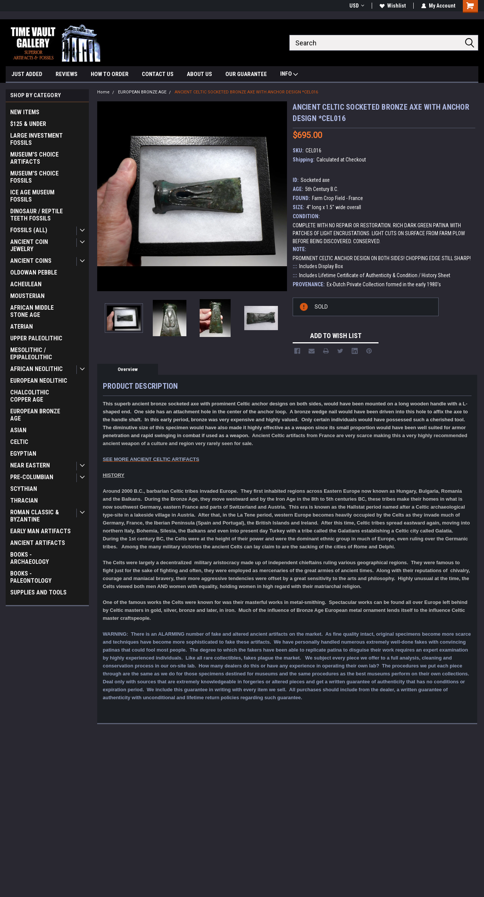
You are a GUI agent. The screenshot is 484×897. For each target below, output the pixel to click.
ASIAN (18, 430)
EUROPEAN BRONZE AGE (35, 415)
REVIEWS (67, 74)
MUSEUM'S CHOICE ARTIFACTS (34, 158)
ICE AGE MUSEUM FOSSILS (32, 196)
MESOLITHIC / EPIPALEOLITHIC (31, 353)
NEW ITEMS (24, 112)
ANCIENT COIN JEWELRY (29, 245)
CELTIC (19, 441)
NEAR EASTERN (30, 465)
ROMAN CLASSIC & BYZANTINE (34, 516)
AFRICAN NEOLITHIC (36, 368)
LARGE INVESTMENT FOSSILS (36, 139)
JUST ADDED (26, 74)
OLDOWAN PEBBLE (33, 272)
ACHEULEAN (26, 284)
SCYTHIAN (23, 488)
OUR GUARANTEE (246, 74)
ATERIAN (21, 326)
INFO (289, 75)
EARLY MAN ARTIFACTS (40, 531)
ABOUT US (199, 74)
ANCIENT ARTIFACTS (37, 542)
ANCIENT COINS (30, 260)
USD (356, 6)
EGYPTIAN (23, 453)
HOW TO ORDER (110, 74)
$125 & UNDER (28, 123)
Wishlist (393, 6)
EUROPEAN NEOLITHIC (38, 380)
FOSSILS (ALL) (28, 230)
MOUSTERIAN (27, 296)
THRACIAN (24, 500)
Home (103, 92)
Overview (128, 369)
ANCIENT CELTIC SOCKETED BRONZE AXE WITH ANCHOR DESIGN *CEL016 (246, 92)
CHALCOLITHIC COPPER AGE (29, 396)
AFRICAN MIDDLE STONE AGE (32, 311)
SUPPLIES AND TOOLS (38, 592)
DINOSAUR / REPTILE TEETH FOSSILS (36, 215)
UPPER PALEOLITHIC (36, 338)
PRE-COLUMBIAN (31, 477)
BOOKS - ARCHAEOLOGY (29, 558)
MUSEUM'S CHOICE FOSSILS (34, 177)
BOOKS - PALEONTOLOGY (30, 577)
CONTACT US (158, 74)
